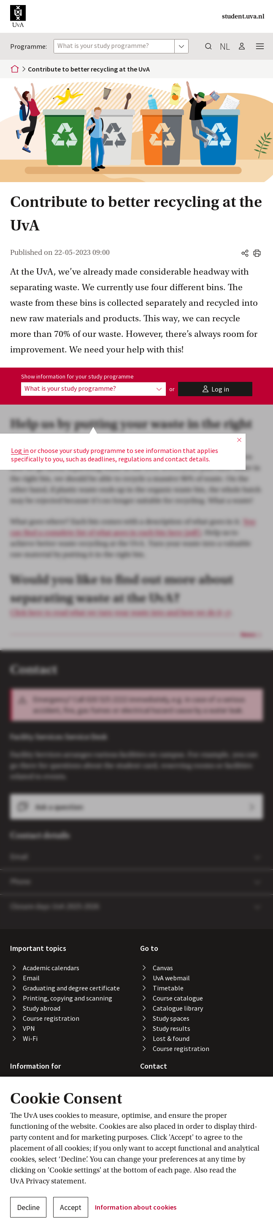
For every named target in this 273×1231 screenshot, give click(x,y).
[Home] (14, 69)
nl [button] (225, 46)
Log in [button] (20, 424)
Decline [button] (28, 1207)
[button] (18, 16)
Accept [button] (70, 1207)
